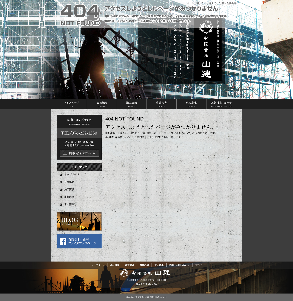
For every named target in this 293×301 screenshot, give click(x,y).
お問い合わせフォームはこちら (79, 137)
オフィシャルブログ (79, 221)
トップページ (72, 104)
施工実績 (131, 104)
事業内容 (161, 104)
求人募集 (191, 104)
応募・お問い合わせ (221, 104)
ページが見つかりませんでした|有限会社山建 (211, 3)
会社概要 (102, 104)
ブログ (198, 265)
